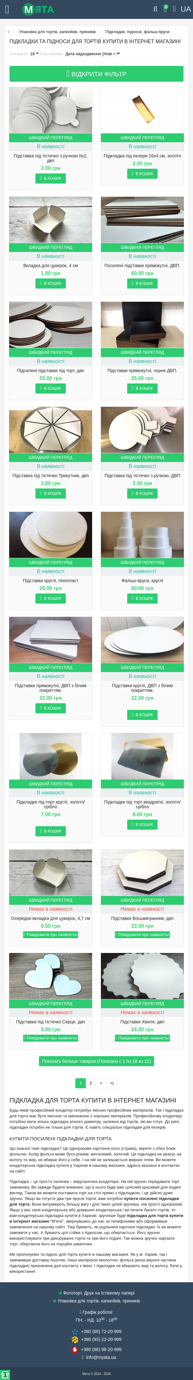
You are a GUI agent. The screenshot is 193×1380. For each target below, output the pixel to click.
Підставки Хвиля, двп (143, 1022)
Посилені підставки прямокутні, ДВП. (142, 265)
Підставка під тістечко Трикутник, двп (50, 475)
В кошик (50, 178)
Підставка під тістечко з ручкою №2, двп (50, 158)
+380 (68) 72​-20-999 (101, 1331)
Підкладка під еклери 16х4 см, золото (142, 156)
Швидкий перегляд (50, 137)
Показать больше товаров (96, 1061)
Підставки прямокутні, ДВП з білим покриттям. (50, 688)
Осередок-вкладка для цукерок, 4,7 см (50, 918)
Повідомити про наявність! (51, 934)
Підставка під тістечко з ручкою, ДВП (142, 475)
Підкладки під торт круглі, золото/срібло (50, 804)
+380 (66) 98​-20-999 (101, 1349)
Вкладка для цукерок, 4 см (50, 265)
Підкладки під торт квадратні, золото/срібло (142, 804)
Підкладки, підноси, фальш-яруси (137, 31)
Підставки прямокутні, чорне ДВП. (142, 370)
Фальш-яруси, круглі (142, 580)
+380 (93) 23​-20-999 (101, 1339)
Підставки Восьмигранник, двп (142, 918)
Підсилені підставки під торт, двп (50, 370)
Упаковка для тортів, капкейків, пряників (57, 31)
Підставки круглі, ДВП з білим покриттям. (142, 688)
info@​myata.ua (101, 1357)
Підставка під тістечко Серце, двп (50, 1022)
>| (112, 1083)
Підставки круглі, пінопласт (50, 580)
